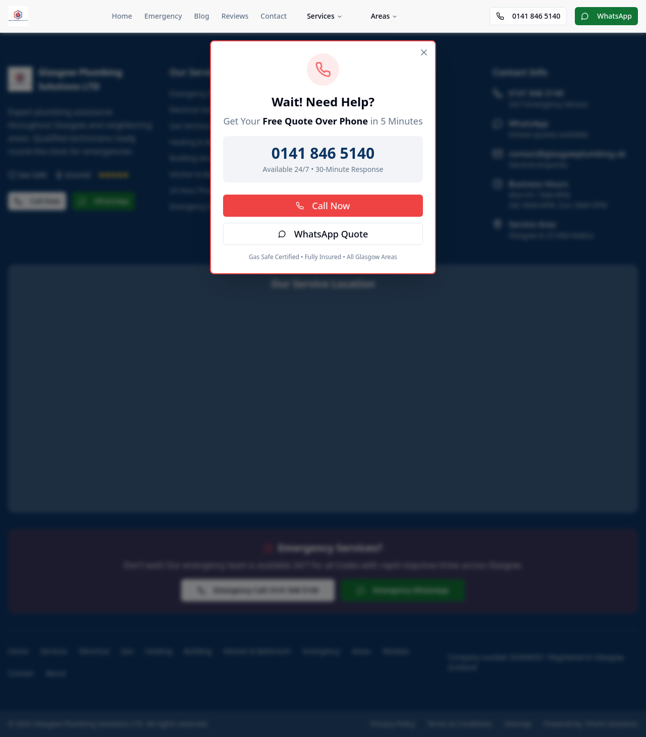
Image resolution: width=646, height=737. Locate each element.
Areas (384, 16)
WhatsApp (606, 16)
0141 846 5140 (528, 16)
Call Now (323, 206)
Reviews (235, 16)
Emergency (163, 16)
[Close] (424, 52)
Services (325, 16)
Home (122, 16)
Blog (201, 16)
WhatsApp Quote (323, 234)
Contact (273, 16)
